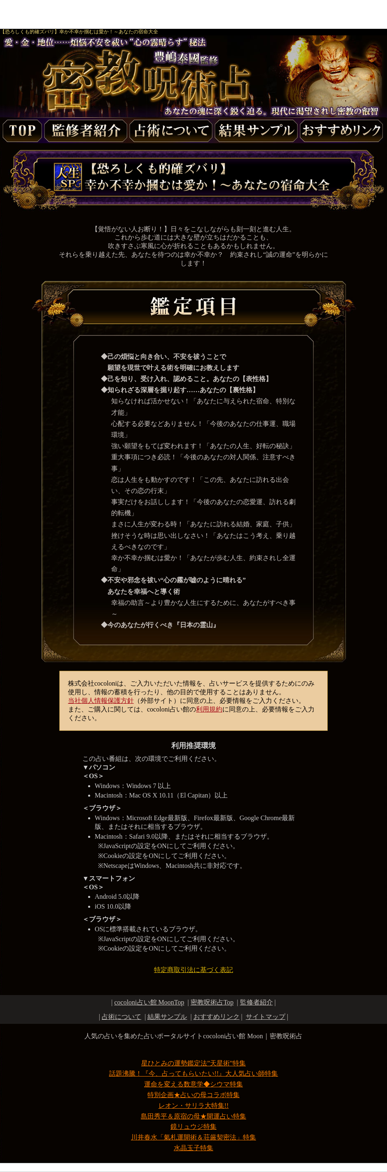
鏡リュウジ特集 (193, 1126)
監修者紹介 (256, 1002)
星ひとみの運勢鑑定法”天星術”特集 (193, 1063)
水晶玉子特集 (193, 1147)
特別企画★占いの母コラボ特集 (193, 1094)
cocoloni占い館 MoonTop (149, 1002)
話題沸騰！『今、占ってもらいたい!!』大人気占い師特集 (193, 1073)
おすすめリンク (217, 1016)
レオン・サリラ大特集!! (194, 1105)
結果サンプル (167, 1016)
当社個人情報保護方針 (101, 700)
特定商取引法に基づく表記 (193, 969)
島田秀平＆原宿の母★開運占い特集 (193, 1116)
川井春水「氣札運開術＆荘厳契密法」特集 (193, 1137)
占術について (121, 1016)
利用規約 (209, 709)
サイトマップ (265, 1016)
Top (212, 1002)
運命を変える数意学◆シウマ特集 (193, 1084)
